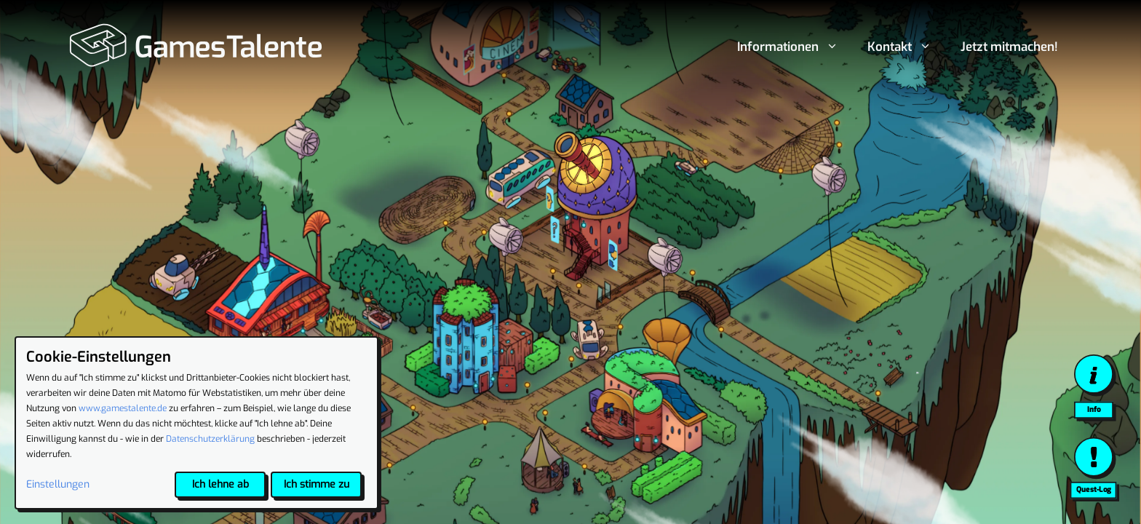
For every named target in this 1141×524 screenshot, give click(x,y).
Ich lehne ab (220, 484)
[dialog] (196, 422)
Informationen (795, 47)
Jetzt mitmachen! (1009, 47)
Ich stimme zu (316, 484)
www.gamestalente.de (123, 408)
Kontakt (906, 47)
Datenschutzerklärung (210, 439)
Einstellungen (58, 484)
